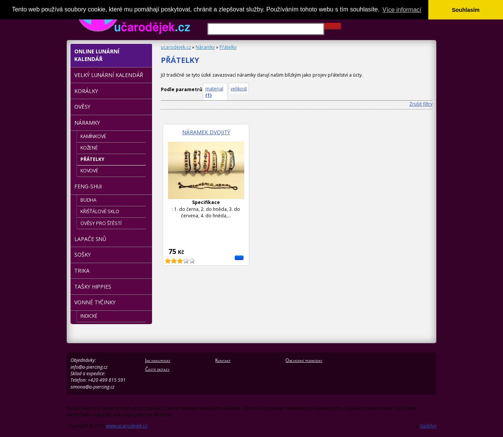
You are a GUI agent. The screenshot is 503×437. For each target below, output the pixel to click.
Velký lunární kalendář (108, 75)
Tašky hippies (92, 286)
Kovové (89, 170)
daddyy (428, 426)
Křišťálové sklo (99, 211)
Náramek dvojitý (206, 132)
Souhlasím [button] (466, 10)
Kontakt (223, 360)
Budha (88, 200)
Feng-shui (88, 186)
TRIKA (81, 270)
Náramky (205, 47)
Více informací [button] (402, 9)
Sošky (82, 254)
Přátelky (228, 47)
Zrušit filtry (421, 104)
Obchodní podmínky (303, 360)
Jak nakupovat (157, 360)
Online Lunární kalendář (96, 55)
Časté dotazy (157, 369)
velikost (239, 88)
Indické (89, 316)
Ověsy (82, 106)
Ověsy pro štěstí (101, 223)
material (214, 91)
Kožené (89, 148)
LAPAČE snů (90, 239)
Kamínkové (93, 136)
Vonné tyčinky (94, 302)
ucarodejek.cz (176, 47)
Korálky (86, 91)
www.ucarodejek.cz (126, 426)
